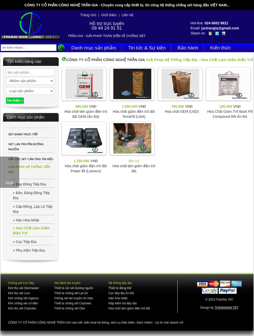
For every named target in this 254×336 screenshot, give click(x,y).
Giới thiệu (109, 15)
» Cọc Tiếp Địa (24, 242)
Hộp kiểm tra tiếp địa (122, 303)
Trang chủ (88, 15)
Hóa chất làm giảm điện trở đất (129, 308)
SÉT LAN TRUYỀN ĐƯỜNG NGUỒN (26, 147)
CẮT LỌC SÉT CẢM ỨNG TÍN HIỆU (30, 159)
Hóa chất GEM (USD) (182, 111)
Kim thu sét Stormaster (23, 288)
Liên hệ (127, 15)
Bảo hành (188, 47)
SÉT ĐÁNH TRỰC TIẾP (23, 134)
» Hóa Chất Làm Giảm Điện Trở (31, 230)
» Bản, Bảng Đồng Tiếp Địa (31, 195)
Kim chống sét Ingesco (23, 298)
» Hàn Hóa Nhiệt (26, 220)
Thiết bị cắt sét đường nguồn (73, 288)
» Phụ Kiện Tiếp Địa (29, 250)
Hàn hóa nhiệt (117, 298)
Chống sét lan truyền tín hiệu (73, 298)
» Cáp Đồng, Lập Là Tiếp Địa (32, 209)
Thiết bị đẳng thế (119, 288)
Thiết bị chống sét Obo (69, 308)
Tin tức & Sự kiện (147, 47)
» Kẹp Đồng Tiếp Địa (29, 184)
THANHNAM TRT (226, 307)
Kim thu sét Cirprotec (22, 308)
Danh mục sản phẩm (93, 47)
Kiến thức (220, 47)
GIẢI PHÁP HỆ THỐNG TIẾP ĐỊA (29, 169)
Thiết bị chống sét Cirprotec (73, 303)
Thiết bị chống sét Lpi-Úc (71, 293)
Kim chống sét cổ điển (23, 303)
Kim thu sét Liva (19, 293)
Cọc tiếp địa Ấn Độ (121, 293)
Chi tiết (9, 182)
